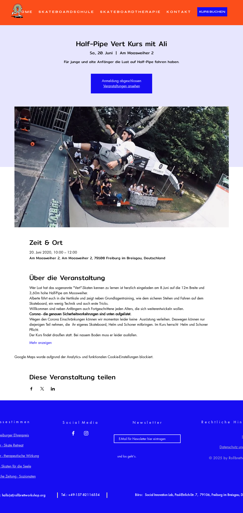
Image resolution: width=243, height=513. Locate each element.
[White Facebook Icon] (73, 433)
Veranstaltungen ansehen (121, 86)
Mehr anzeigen (40, 342)
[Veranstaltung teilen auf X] (42, 388)
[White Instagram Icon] (86, 433)
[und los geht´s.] (127, 456)
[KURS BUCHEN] (212, 11)
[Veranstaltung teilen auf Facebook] (31, 388)
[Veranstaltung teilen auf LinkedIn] (53, 388)
